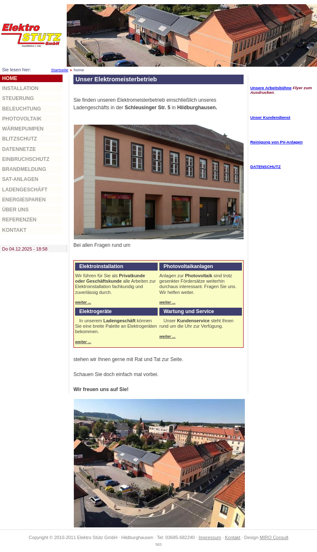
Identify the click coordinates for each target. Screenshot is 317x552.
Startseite (59, 70)
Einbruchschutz (25, 159)
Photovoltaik (22, 119)
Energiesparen (23, 200)
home (9, 78)
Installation (20, 88)
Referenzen (19, 220)
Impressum (210, 537)
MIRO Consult (274, 537)
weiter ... (83, 302)
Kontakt (14, 230)
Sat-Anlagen (20, 179)
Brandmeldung (24, 169)
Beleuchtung (21, 109)
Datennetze (19, 149)
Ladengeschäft (25, 190)
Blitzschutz (19, 139)
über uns (15, 210)
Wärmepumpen (22, 129)
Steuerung (18, 98)
